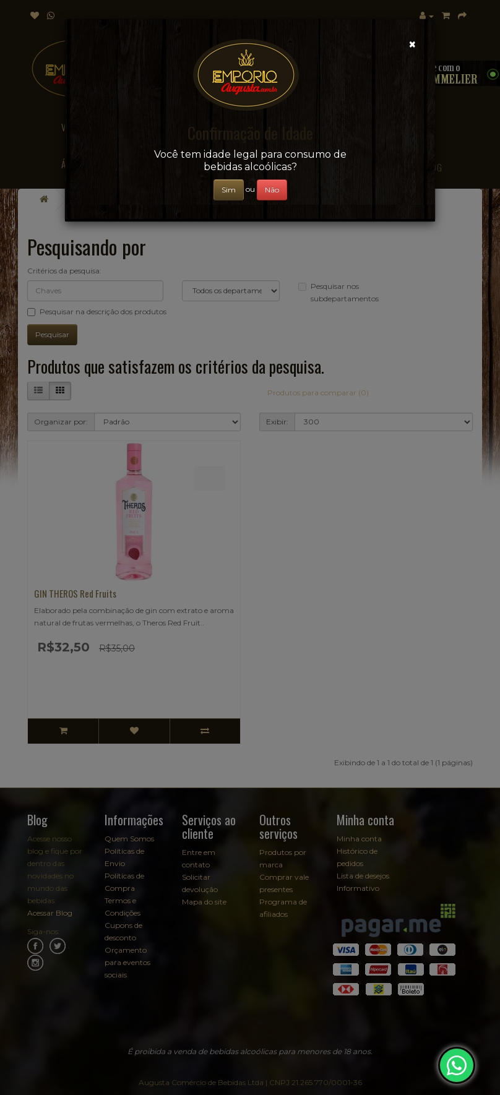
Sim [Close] (229, 189)
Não (272, 189)
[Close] (412, 44)
